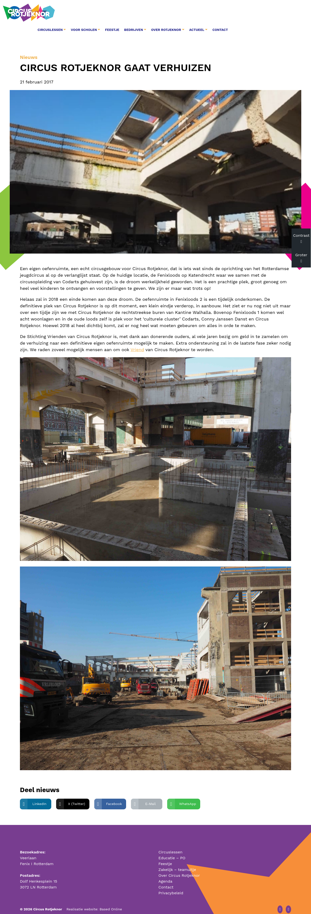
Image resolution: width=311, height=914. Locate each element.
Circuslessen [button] (110, 13)
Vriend (137, 341)
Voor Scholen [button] (144, 13)
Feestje (173, 13)
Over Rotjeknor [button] (227, 13)
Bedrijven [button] (194, 13)
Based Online (111, 901)
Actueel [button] (257, 13)
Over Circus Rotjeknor (179, 866)
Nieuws (28, 49)
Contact (281, 13)
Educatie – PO (171, 849)
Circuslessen (170, 843)
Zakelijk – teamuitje (177, 861)
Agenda (165, 872)
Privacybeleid (170, 884)
